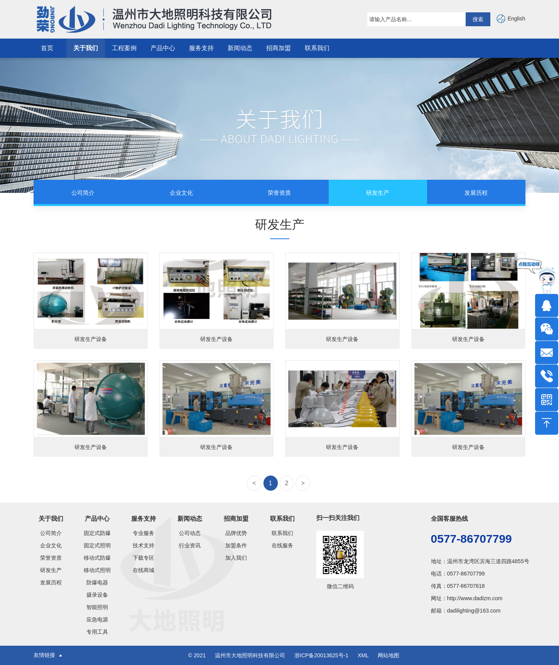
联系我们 (317, 48)
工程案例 (124, 48)
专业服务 (143, 533)
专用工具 (97, 632)
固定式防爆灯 (97, 533)
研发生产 (51, 570)
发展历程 (51, 582)
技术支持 (143, 545)
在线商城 (143, 570)
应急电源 (97, 619)
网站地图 (388, 655)
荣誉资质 (51, 558)
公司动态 (190, 533)
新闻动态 (240, 48)
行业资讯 (190, 545)
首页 (47, 48)
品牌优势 (236, 533)
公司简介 (51, 533)
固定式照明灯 (97, 545)
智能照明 (97, 607)
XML (363, 655)
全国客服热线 (449, 518)
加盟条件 (236, 545)
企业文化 (51, 545)
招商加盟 (278, 48)
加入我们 (236, 558)
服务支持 (201, 48)
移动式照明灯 (97, 570)
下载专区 (143, 558)
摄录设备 (97, 595)
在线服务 (282, 545)
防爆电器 (97, 582)
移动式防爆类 (97, 558)
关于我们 (85, 48)
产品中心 (162, 48)
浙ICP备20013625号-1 (322, 655)
